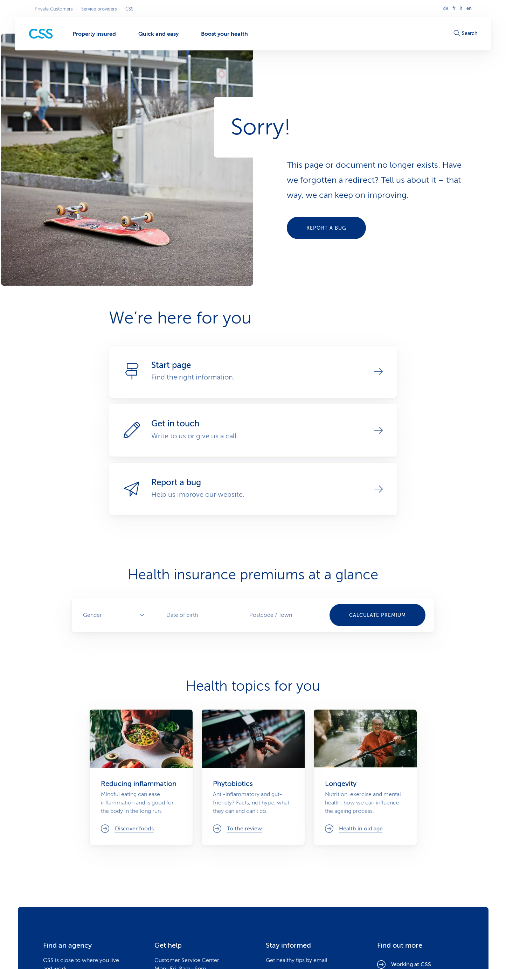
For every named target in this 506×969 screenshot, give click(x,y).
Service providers (99, 9)
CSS (129, 9)
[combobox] (279, 615)
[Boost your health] (224, 33)
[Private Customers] (41, 34)
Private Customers (54, 9)
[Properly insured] (94, 33)
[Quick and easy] (158, 33)
